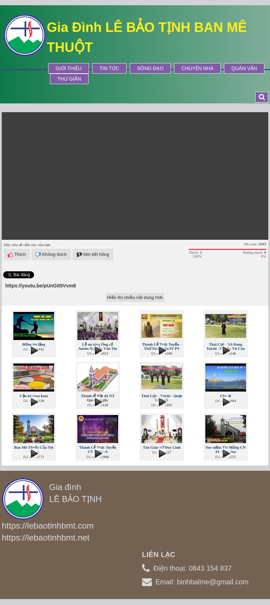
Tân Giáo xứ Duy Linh (161, 447)
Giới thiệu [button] (69, 68)
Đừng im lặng (33, 344)
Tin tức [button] (109, 68)
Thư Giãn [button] (69, 79)
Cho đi (225, 396)
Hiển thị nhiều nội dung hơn (135, 297)
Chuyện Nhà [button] (197, 68)
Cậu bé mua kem (34, 396)
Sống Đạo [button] (150, 68)
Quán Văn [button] (244, 68)
